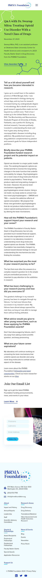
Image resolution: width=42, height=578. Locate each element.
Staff (5, 517)
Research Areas (27, 503)
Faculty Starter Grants (11, 549)
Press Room (25, 544)
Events (23, 537)
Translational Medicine (28, 514)
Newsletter (25, 541)
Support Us (8, 562)
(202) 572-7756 (12, 493)
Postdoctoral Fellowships (8, 544)
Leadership (8, 514)
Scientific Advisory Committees (10, 521)
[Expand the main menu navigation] (36, 5)
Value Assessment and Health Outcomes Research (29, 519)
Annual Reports (9, 511)
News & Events (27, 529)
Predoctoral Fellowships (8, 540)
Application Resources (12, 555)
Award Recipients (10, 536)
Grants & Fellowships (8, 530)
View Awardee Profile (13, 64)
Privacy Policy (31, 571)
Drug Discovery (26, 507)
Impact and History (10, 507)
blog (17, 376)
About (6, 503)
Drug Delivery (26, 511)
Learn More (9, 401)
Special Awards (9, 552)
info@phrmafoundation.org (16, 497)
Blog (22, 534)
